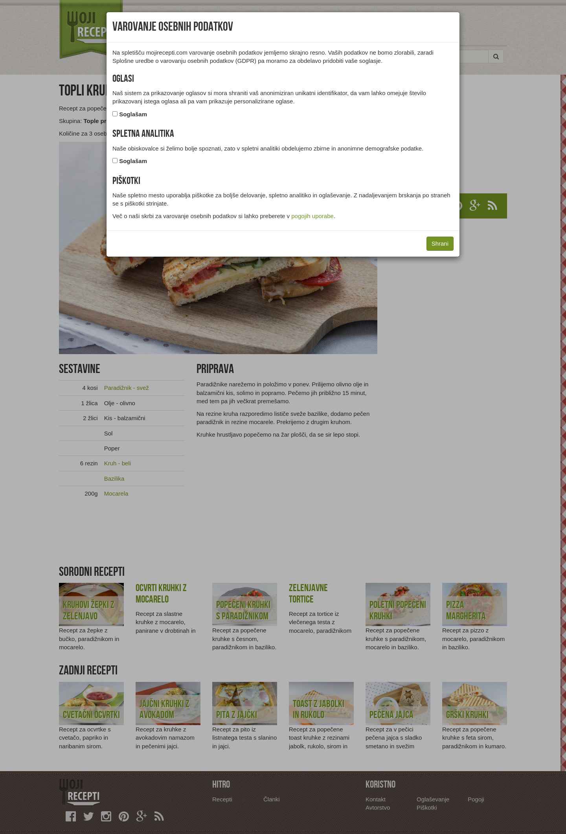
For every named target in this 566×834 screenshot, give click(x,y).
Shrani (440, 243)
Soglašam (133, 114)
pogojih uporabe (312, 216)
